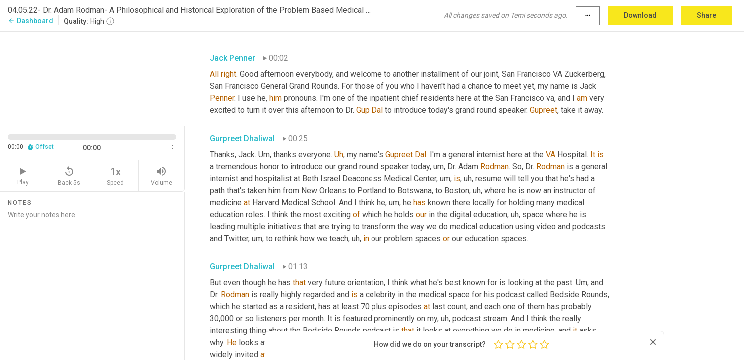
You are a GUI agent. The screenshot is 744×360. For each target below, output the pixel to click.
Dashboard (30, 21)
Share (706, 16)
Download (640, 16)
